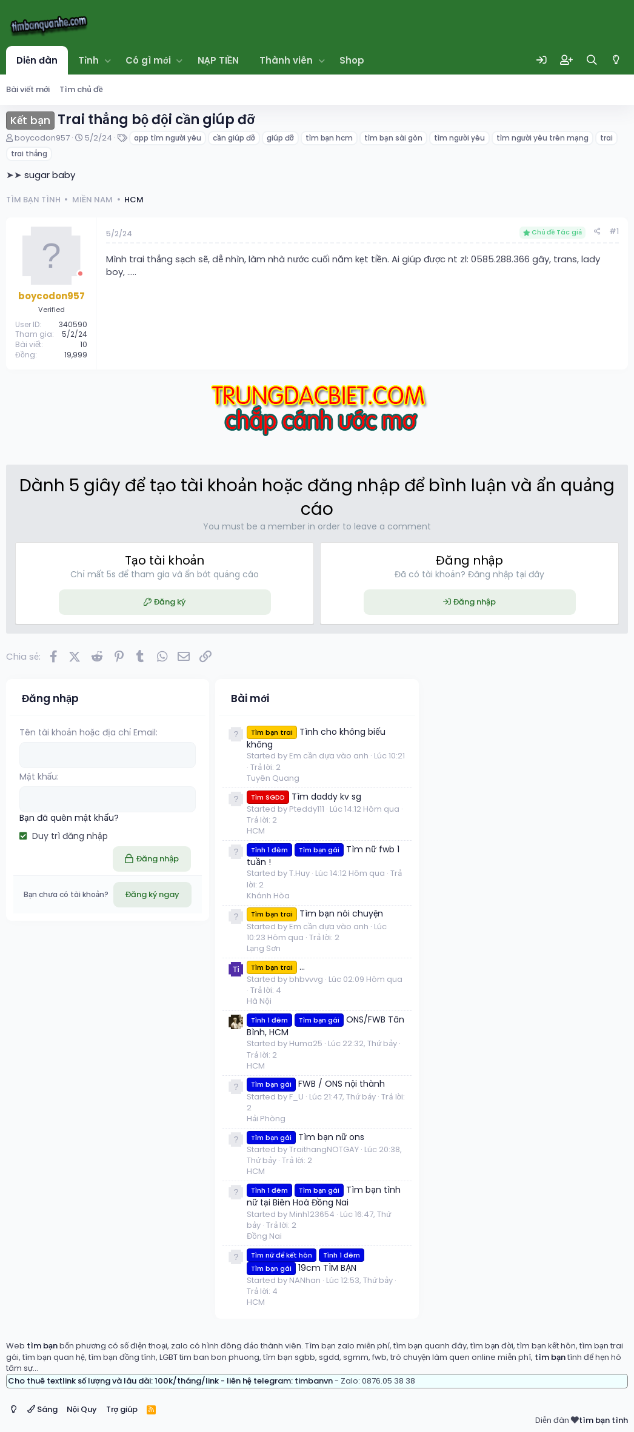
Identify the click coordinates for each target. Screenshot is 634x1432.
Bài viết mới (28, 89)
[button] (107, 60)
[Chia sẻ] (597, 232)
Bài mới (250, 698)
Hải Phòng (266, 1118)
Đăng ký (169, 602)
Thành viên (286, 60)
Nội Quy (82, 1409)
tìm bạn (42, 1345)
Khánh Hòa (268, 895)
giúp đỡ (280, 138)
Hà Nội (259, 1001)
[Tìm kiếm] (591, 60)
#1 (614, 231)
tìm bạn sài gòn (393, 138)
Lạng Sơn (264, 948)
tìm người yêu (459, 138)
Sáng (42, 1409)
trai (606, 138)
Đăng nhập (474, 602)
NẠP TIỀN (218, 60)
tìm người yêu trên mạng (542, 138)
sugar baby (49, 174)
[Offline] (80, 273)
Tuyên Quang (273, 778)
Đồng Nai (264, 1236)
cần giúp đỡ (234, 138)
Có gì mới (148, 60)
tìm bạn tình (603, 1420)
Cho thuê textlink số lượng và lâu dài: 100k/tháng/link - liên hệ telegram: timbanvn (170, 1381)
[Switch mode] (616, 59)
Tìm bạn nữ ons (305, 1137)
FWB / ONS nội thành (316, 1084)
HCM (256, 831)
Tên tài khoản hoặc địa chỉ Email (87, 732)
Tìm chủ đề (80, 89)
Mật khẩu (38, 777)
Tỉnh (88, 60)
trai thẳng (29, 153)
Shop (351, 60)
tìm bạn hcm (329, 138)
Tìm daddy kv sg (304, 797)
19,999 (75, 355)
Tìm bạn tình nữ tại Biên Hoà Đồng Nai (324, 1196)
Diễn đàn (37, 60)
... (276, 967)
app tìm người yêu (167, 138)
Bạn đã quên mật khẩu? (69, 817)
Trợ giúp (122, 1409)
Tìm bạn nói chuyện (315, 913)
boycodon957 (42, 138)
